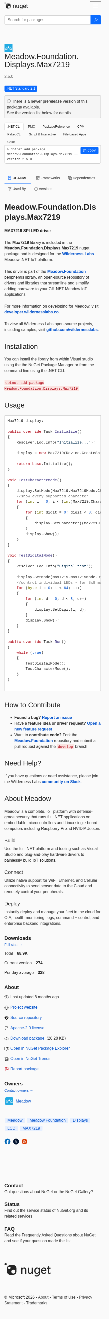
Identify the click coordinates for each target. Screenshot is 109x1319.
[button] (89, 150)
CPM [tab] (80, 126)
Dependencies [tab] (81, 177)
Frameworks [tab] (48, 177)
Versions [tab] (43, 188)
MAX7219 (31, 1128)
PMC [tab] (31, 126)
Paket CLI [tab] (15, 134)
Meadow (23, 1101)
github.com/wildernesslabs (72, 329)
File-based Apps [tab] (74, 134)
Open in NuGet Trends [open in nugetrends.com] (30, 1058)
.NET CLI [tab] (14, 126)
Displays (80, 1120)
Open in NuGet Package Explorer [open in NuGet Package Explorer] (40, 1048)
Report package (24, 1069)
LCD (12, 1128)
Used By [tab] (17, 188)
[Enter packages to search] (47, 19)
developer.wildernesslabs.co (31, 312)
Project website (24, 1007)
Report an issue (57, 717)
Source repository (26, 1017)
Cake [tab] (11, 142)
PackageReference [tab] (56, 126)
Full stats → (13, 945)
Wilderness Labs (78, 254)
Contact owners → (18, 1090)
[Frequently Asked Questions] (9, 1229)
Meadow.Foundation (66, 271)
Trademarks (36, 1303)
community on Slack (61, 782)
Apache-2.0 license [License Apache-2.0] (27, 1028)
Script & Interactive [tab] (42, 134)
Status (12, 1204)
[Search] (95, 19)
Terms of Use (64, 1297)
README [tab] (18, 177)
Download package (27, 1038)
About (43, 1297)
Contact (13, 1185)
